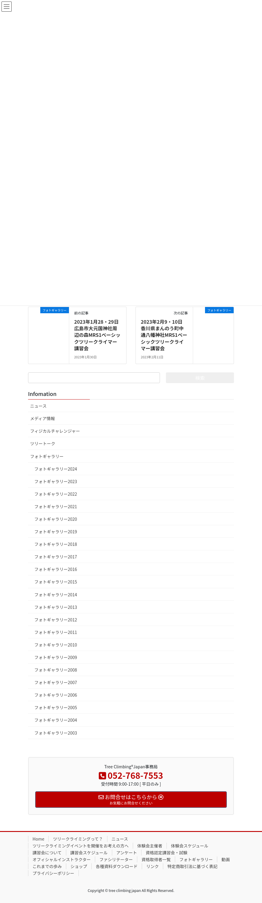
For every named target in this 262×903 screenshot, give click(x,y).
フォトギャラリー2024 (55, 469)
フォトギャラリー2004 (55, 720)
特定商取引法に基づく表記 (192, 866)
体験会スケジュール (189, 846)
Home (38, 839)
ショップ (78, 866)
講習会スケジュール (89, 853)
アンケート (126, 853)
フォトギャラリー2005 (55, 707)
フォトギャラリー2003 (55, 733)
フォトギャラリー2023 (55, 481)
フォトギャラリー (47, 456)
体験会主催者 (149, 846)
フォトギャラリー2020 (55, 519)
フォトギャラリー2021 (55, 506)
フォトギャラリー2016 (55, 569)
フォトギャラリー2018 (55, 544)
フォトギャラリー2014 (55, 595)
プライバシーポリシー (53, 873)
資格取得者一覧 (156, 859)
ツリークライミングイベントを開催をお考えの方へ (81, 846)
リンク (152, 866)
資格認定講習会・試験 (166, 853)
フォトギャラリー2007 (55, 682)
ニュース (38, 406)
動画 (225, 859)
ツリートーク (42, 443)
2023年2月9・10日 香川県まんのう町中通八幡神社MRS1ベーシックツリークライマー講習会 (164, 335)
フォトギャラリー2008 (55, 670)
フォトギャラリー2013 (55, 607)
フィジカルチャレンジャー (55, 431)
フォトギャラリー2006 (55, 695)
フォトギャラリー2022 (55, 494)
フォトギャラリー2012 (55, 620)
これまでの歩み (47, 866)
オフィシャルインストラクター (62, 859)
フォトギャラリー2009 (55, 657)
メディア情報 (42, 418)
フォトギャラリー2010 (55, 645)
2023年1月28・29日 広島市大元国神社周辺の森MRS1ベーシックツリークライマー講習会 (97, 335)
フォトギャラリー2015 (55, 582)
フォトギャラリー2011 (55, 632)
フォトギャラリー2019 (55, 532)
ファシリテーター (116, 859)
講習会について (47, 853)
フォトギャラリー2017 (55, 557)
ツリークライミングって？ (78, 839)
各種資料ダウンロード (117, 866)
